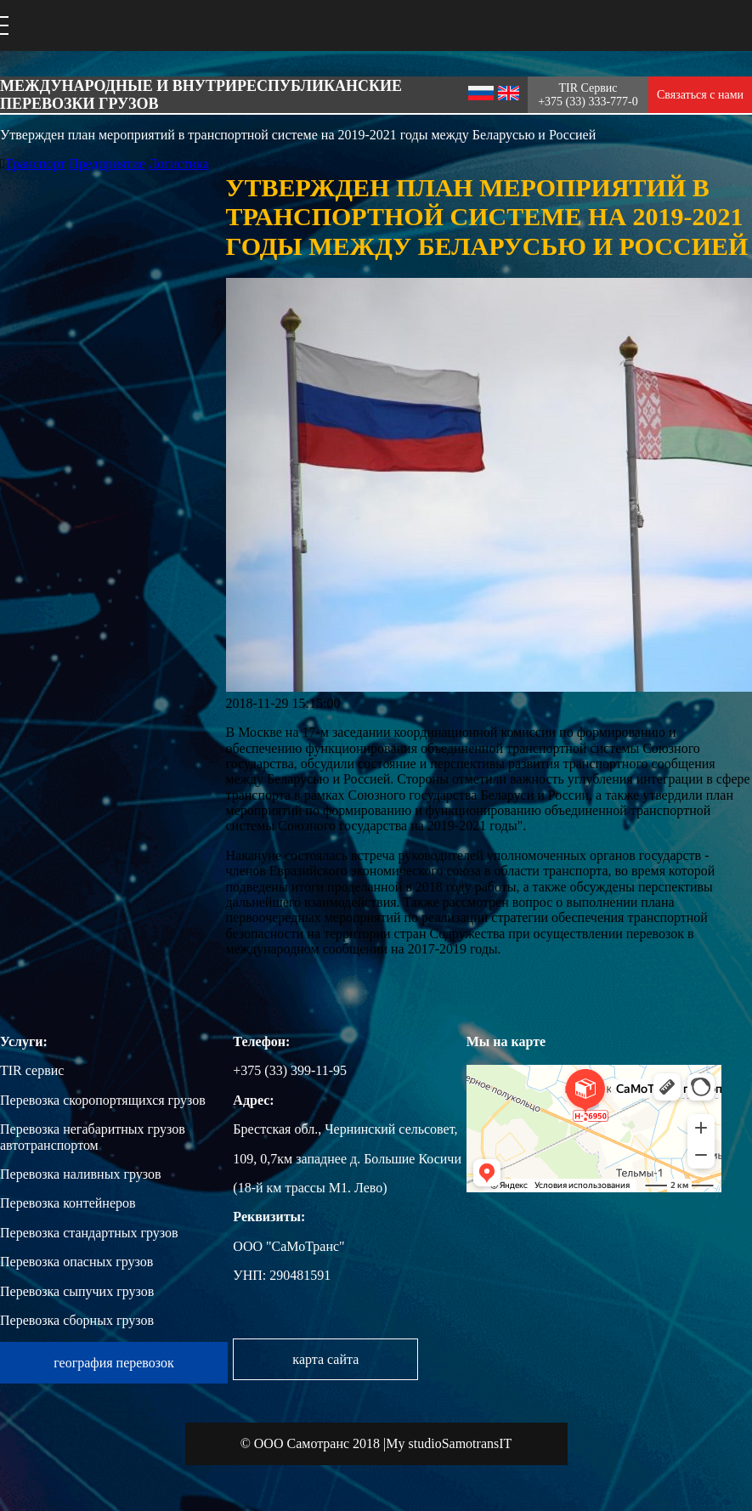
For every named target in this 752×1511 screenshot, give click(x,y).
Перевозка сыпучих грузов (77, 1291)
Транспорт (35, 163)
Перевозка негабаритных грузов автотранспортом (92, 1137)
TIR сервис (32, 1070)
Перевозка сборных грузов (77, 1320)
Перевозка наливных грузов (80, 1174)
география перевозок (114, 1362)
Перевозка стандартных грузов (89, 1232)
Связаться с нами (700, 94)
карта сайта (325, 1359)
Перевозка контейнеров (68, 1203)
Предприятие (107, 163)
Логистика (179, 163)
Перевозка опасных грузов (76, 1261)
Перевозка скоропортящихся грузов (103, 1100)
